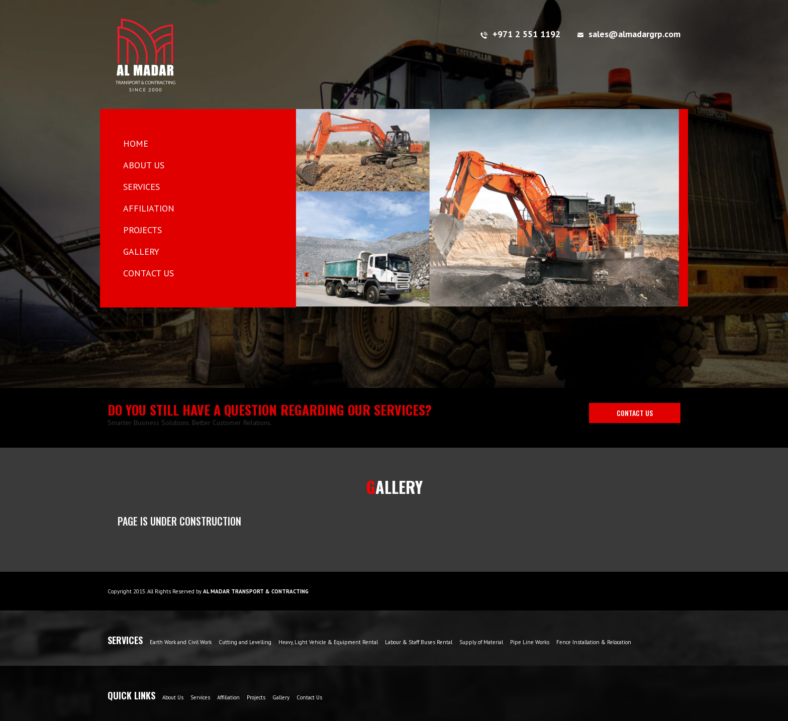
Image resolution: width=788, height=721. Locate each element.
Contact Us (309, 697)
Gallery (280, 697)
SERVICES (141, 186)
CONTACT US (148, 273)
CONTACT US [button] (635, 412)
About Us (172, 697)
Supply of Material (481, 642)
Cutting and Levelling (245, 642)
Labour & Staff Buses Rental (418, 642)
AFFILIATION (148, 208)
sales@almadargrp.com (628, 34)
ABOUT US (143, 165)
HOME (151, 143)
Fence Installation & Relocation (593, 642)
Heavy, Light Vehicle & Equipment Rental (328, 642)
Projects (256, 697)
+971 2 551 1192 (520, 34)
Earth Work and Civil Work (181, 642)
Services (200, 697)
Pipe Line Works (529, 642)
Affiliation (228, 697)
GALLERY (141, 251)
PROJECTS (142, 230)
